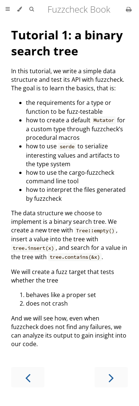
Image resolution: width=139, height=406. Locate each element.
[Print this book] (128, 9)
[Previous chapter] (27, 377)
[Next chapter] (111, 377)
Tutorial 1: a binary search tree (67, 43)
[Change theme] (19, 9)
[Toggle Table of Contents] (7, 9)
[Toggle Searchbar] (31, 9)
